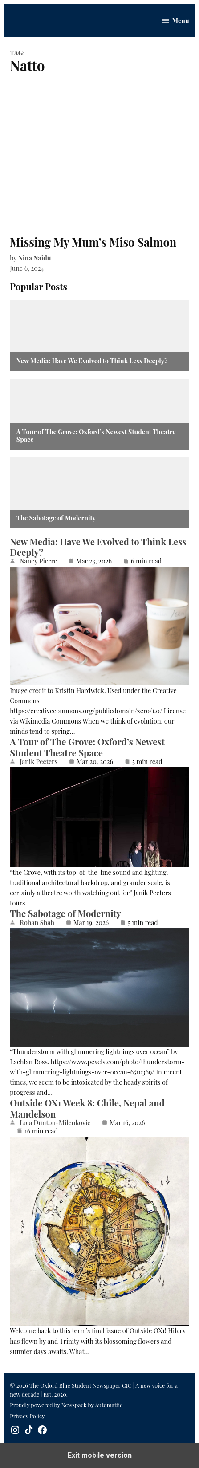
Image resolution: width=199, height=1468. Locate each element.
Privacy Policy (27, 1416)
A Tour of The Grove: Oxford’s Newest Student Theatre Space (96, 436)
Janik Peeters (38, 761)
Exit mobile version (100, 1455)
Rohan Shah (37, 922)
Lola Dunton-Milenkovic (55, 1122)
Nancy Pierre (38, 561)
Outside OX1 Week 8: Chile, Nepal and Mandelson (87, 1108)
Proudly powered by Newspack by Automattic (66, 1405)
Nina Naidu (34, 257)
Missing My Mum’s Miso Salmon (93, 242)
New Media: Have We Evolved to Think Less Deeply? (92, 361)
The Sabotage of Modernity (56, 518)
